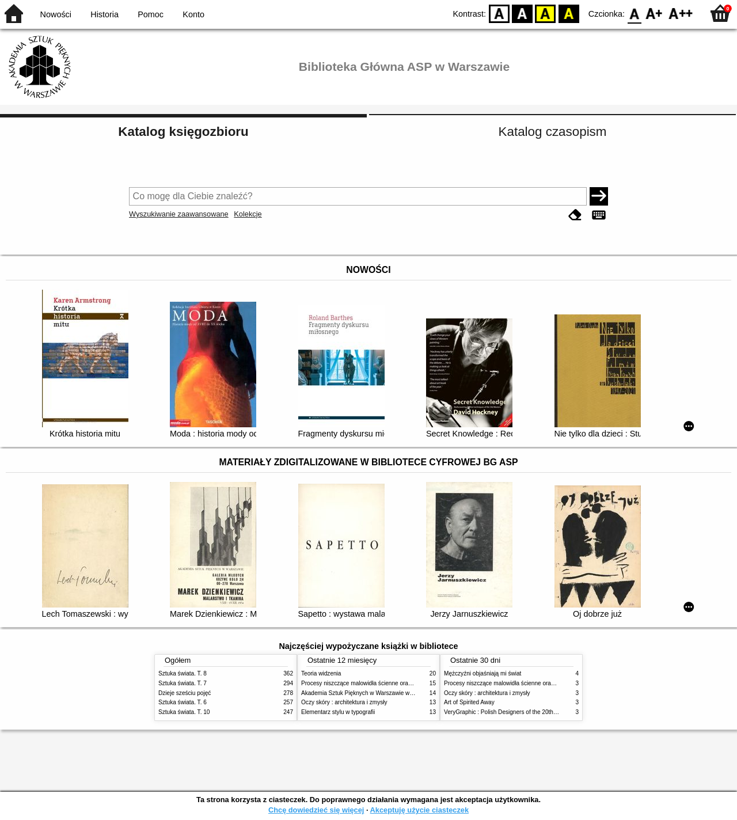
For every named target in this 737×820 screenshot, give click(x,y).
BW (522, 13)
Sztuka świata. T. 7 (182, 683)
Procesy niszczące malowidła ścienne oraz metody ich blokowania (386, 683)
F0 (634, 13)
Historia (104, 14)
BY (569, 13)
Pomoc (151, 14)
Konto (193, 14)
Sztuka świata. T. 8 (182, 673)
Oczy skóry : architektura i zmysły (344, 702)
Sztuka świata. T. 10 (184, 712)
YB (546, 13)
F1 (654, 13)
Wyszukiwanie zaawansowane (179, 214)
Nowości (55, 14)
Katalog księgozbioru (183, 131)
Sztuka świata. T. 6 (182, 702)
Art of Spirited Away (469, 702)
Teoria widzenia (321, 673)
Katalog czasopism (553, 131)
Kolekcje (247, 214)
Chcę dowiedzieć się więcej (316, 810)
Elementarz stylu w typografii (338, 712)
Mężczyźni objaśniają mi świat (482, 673)
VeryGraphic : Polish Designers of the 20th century (509, 712)
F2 (680, 13)
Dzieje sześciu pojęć (184, 693)
